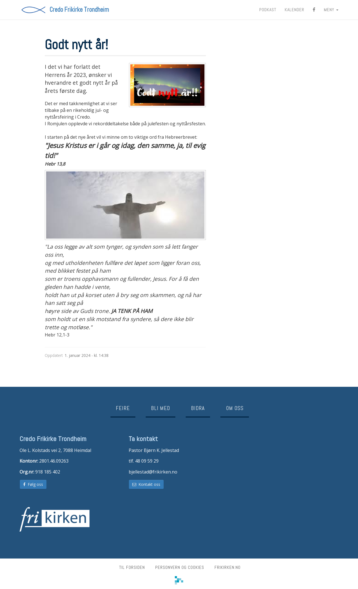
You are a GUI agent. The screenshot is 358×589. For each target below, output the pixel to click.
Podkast (267, 10)
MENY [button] (331, 10)
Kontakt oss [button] (146, 484)
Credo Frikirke (79, 9)
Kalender (294, 10)
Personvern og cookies (179, 567)
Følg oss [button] (33, 484)
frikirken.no (228, 567)
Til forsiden (132, 567)
